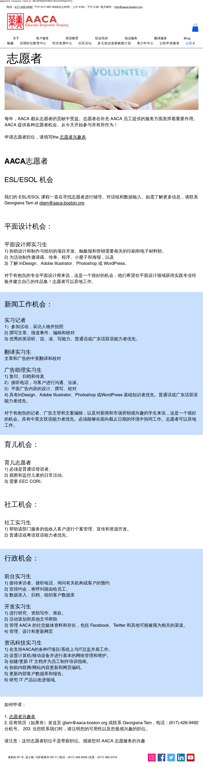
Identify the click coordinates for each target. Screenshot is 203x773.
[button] (195, 28)
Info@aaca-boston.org (128, 6)
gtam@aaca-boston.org (61, 202)
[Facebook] (161, 757)
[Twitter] (171, 757)
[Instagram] (152, 757)
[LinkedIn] (181, 757)
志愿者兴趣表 (73, 137)
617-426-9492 (24, 6)
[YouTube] (190, 757)
